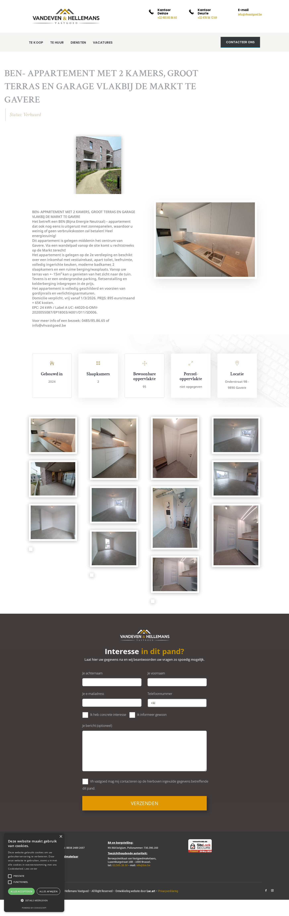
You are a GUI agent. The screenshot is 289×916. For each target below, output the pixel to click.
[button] (34, 900)
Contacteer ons (240, 42)
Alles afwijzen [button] (48, 891)
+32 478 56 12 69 (207, 17)
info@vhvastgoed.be (250, 14)
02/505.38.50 (120, 881)
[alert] (34, 872)
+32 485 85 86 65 (167, 17)
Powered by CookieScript (34, 908)
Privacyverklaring (168, 907)
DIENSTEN (73, 60)
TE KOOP (36, 60)
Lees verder (30, 868)
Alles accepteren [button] (21, 891)
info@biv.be (143, 881)
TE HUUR (54, 60)
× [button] (60, 836)
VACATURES (100, 60)
